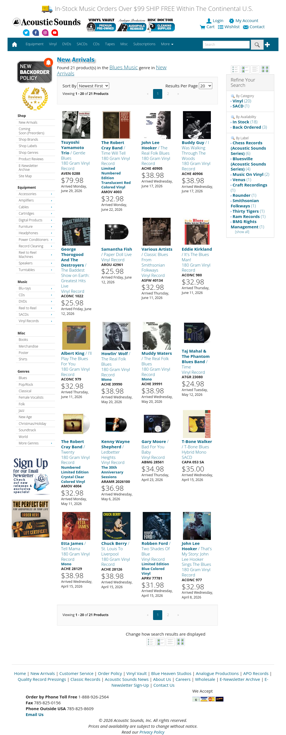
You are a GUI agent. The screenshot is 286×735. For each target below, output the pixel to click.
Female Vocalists (31, 397)
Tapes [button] (110, 43)
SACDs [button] (82, 43)
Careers (182, 679)
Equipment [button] (35, 43)
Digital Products (35, 220)
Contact (254, 26)
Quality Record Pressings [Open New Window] (42, 679)
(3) (250, 127)
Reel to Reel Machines (35, 254)
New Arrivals (28, 122)
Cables (35, 207)
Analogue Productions (217, 673)
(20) (242, 101)
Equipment (27, 187)
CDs (35, 295)
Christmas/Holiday (32, 423)
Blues (23, 377)
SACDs (35, 314)
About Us (162, 679)
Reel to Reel (35, 308)
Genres (23, 371)
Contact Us (164, 685)
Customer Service (76, 673)
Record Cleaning (35, 246)
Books (23, 339)
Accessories (35, 193)
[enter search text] (226, 45)
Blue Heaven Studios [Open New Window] (171, 673)
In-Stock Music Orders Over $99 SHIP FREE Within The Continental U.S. (147, 8)
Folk (22, 404)
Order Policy (110, 673)
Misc (21, 333)
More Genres (35, 443)
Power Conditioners (35, 239)
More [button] (167, 43)
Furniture (35, 226)
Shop (22, 115)
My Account (244, 20)
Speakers (35, 263)
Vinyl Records (35, 321)
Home (20, 673)
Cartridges (35, 213)
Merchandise (28, 346)
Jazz (21, 410)
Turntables (35, 269)
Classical (25, 391)
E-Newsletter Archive (28, 167)
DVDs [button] (66, 43)
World (23, 436)
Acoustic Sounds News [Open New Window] (127, 679)
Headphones (35, 233)
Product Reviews (31, 159)
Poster (23, 352)
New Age (25, 417)
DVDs (35, 301)
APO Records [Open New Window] (255, 673)
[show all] (242, 231)
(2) (251, 174)
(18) (245, 122)
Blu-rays (35, 288)
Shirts (23, 359)
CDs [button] (96, 43)
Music (22, 281)
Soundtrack (27, 430)
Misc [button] (124, 43)
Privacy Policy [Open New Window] (151, 732)
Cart (207, 26)
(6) (248, 148)
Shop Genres (28, 152)
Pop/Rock (26, 384)
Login (215, 20)
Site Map (25, 176)
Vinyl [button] (53, 43)
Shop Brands (28, 139)
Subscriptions (144, 43)
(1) (241, 106)
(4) (248, 164)
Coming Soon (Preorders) (31, 130)
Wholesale (205, 679)
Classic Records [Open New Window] (85, 679)
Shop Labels (28, 145)
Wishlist (229, 26)
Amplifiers (35, 200)
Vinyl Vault (137, 673)
